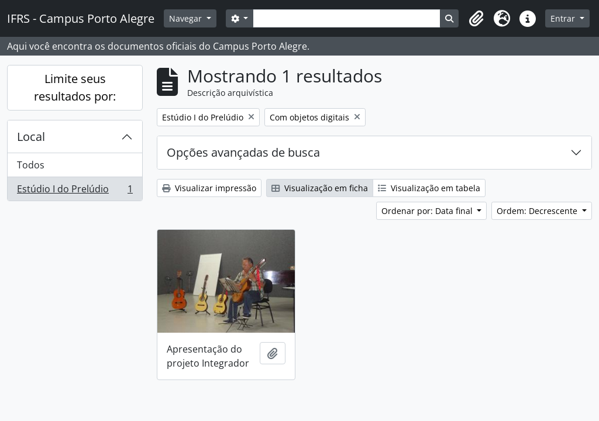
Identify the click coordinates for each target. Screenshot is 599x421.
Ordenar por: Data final (428, 210)
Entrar (563, 18)
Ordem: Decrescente (538, 210)
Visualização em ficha (319, 188)
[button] (476, 19)
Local (31, 136)
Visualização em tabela (429, 188)
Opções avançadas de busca (243, 152)
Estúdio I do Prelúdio (74, 191)
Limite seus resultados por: (75, 87)
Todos (30, 164)
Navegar (186, 18)
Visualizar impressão (209, 188)
